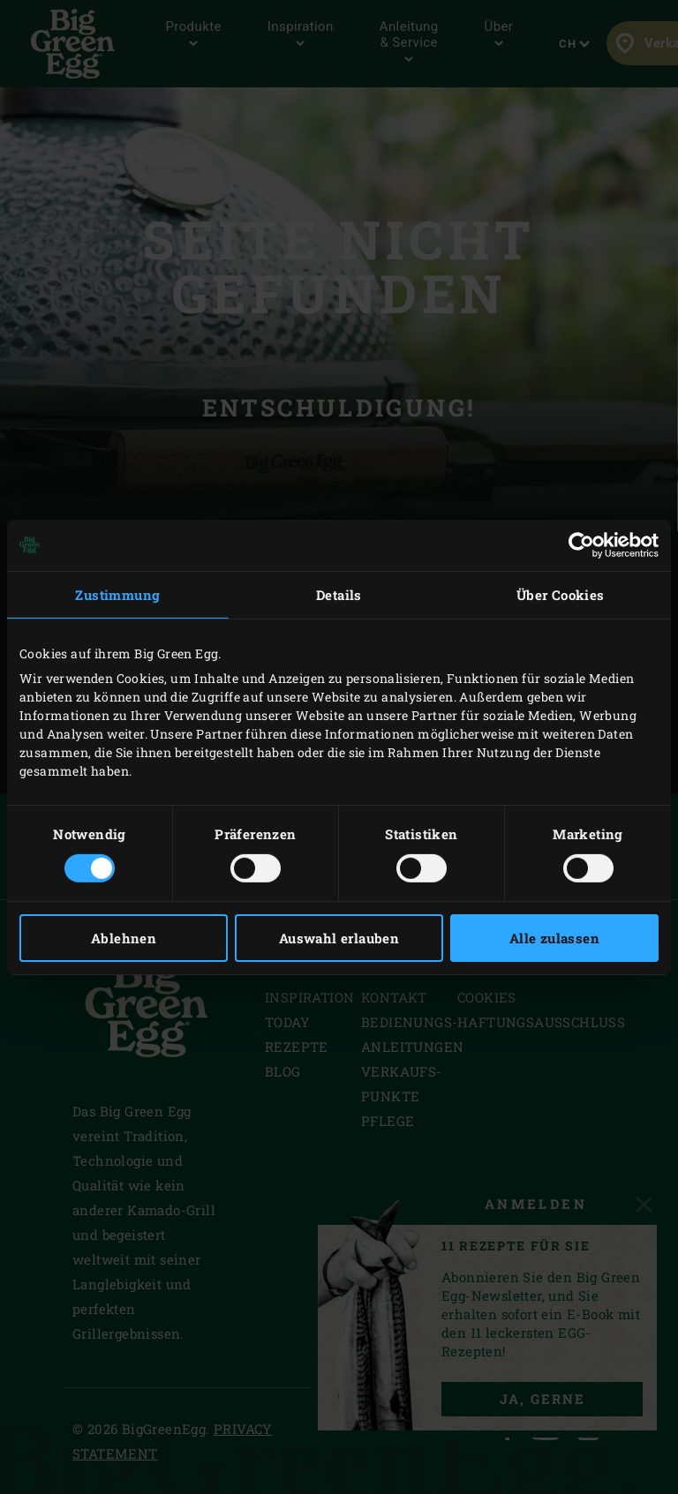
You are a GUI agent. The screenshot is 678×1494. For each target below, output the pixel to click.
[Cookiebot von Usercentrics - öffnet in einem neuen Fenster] (581, 544)
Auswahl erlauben (339, 938)
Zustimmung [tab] (117, 594)
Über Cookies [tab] (560, 594)
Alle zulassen (554, 938)
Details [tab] (339, 594)
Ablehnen (123, 938)
